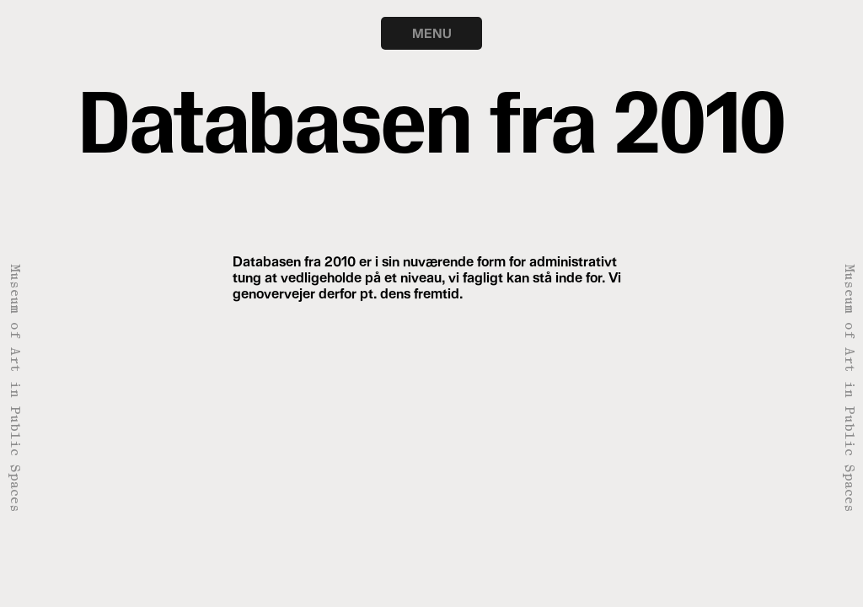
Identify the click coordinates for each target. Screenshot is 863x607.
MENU (432, 32)
